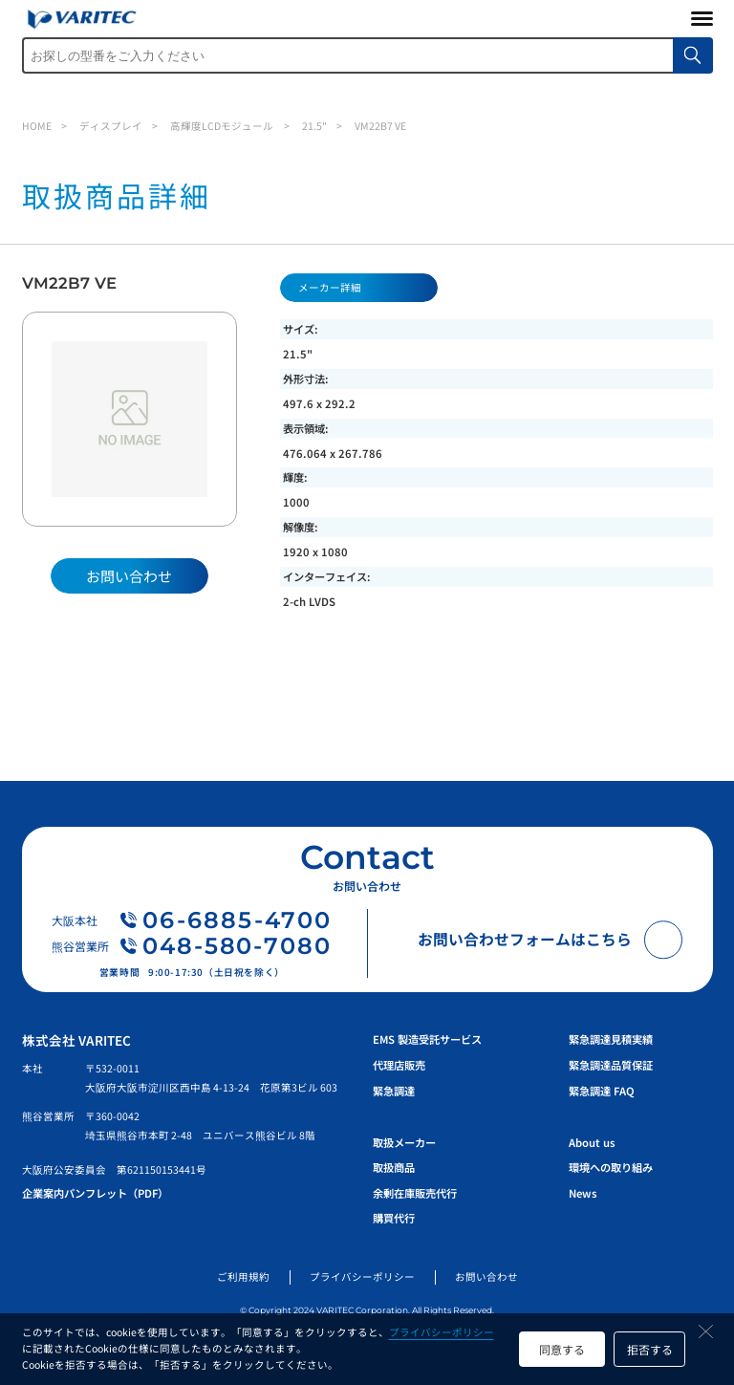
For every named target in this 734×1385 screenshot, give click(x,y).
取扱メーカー (404, 1142)
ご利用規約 (243, 1276)
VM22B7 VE (380, 126)
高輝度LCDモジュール (221, 126)
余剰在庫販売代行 (415, 1193)
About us (592, 1142)
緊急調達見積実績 (611, 1039)
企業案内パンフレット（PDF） (95, 1193)
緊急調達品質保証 (611, 1064)
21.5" (314, 126)
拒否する (650, 1349)
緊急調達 (394, 1090)
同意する (562, 1349)
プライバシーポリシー (441, 1332)
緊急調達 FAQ (602, 1090)
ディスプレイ (110, 126)
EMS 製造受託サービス (427, 1039)
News (582, 1193)
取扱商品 (394, 1167)
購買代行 (394, 1217)
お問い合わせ (486, 1276)
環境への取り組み (611, 1167)
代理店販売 (399, 1064)
